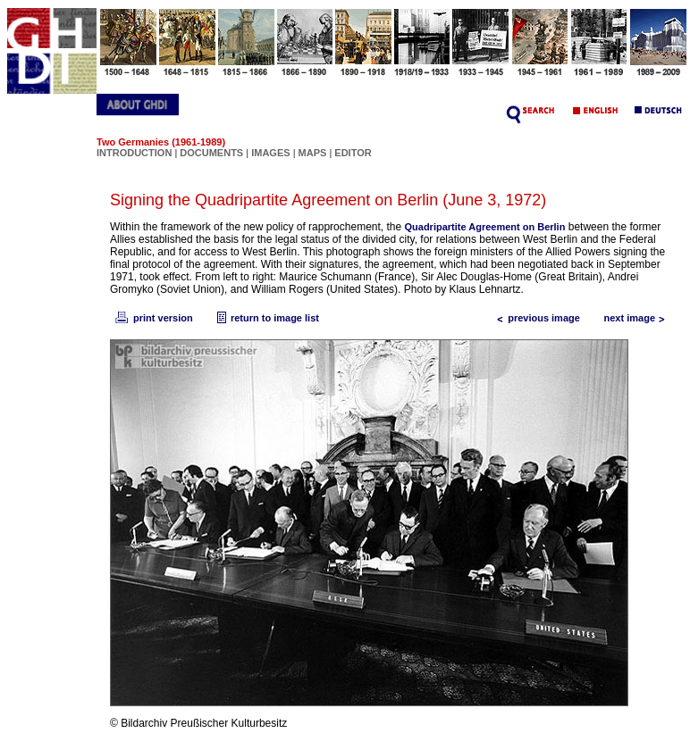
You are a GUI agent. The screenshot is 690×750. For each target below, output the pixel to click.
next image (638, 317)
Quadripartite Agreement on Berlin (485, 226)
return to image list (266, 317)
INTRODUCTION (134, 152)
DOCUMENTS (211, 152)
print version (153, 317)
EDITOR (352, 152)
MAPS (313, 152)
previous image (535, 317)
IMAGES (270, 152)
